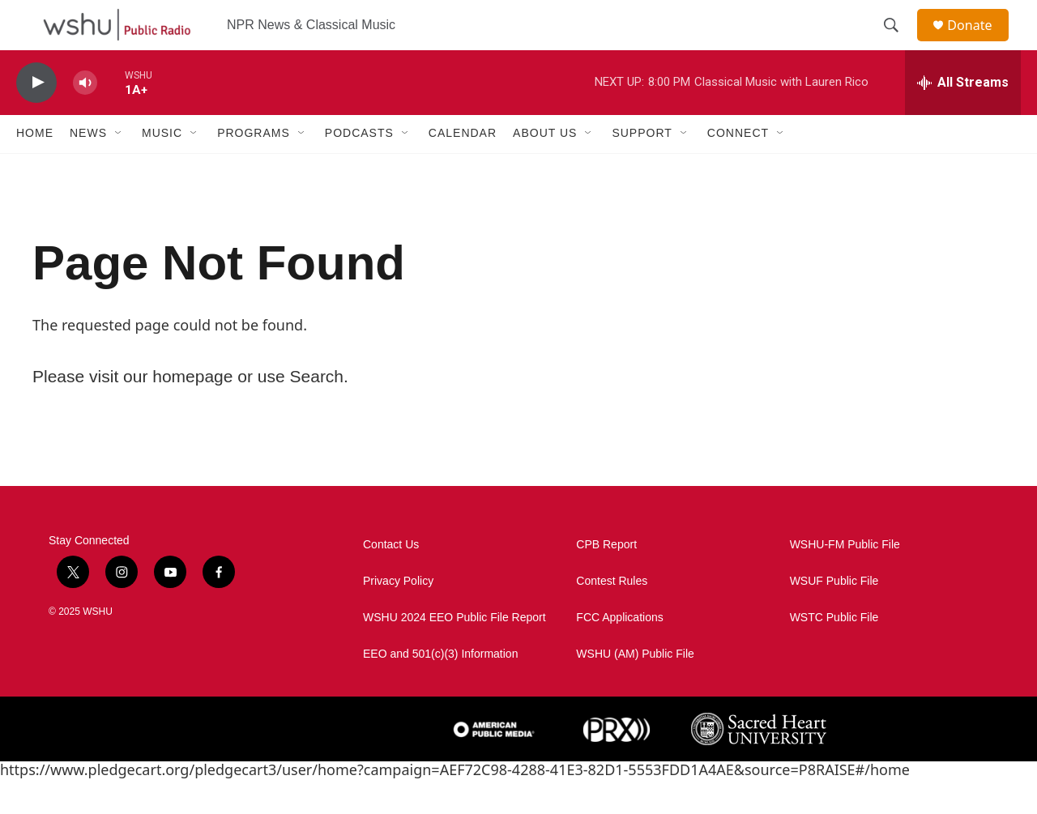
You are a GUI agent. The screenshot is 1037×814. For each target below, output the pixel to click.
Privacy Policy (398, 616)
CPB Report (606, 579)
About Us (545, 168)
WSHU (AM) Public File (634, 689)
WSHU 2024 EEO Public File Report (454, 652)
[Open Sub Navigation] (119, 168)
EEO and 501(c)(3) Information (440, 689)
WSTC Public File (834, 652)
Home (34, 168)
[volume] (85, 118)
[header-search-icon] (898, 43)
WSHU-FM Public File (845, 579)
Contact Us (391, 579)
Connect (738, 168)
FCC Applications (619, 652)
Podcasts (359, 168)
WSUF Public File (834, 616)
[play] (36, 118)
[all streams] (963, 117)
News (88, 168)
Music (162, 168)
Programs (253, 168)
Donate (979, 42)
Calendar (463, 168)
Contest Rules (611, 616)
